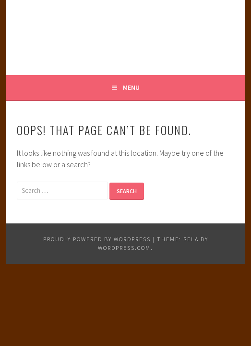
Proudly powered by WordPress (97, 239)
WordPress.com (124, 247)
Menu (131, 87)
